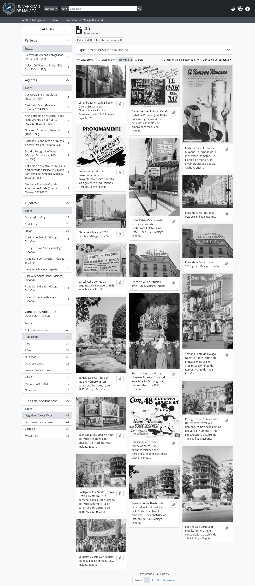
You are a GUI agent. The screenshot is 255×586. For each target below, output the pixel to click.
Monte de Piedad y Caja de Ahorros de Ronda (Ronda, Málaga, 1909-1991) (47, 188)
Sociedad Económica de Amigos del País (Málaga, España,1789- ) (47, 143)
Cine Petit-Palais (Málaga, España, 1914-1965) (47, 107)
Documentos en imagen (47, 423)
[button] (233, 8)
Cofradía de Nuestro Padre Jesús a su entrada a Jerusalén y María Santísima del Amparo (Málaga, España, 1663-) (47, 171)
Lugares (31, 203)
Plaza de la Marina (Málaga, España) (47, 288)
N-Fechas (47, 357)
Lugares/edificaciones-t (47, 371)
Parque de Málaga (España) (47, 270)
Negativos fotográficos (47, 416)
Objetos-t (47, 390)
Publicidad (47, 337)
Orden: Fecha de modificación (180, 59)
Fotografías (47, 436)
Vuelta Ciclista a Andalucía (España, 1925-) (47, 96)
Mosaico (125, 59)
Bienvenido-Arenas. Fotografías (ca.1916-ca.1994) (47, 57)
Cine (47, 344)
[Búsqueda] (102, 8)
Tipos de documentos (41, 401)
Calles (47, 377)
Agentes (31, 80)
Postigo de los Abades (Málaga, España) (47, 250)
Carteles (47, 429)
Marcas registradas (47, 384)
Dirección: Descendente (216, 59)
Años (47, 351)
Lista (139, 59)
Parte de (31, 40)
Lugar (47, 231)
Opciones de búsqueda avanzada (103, 50)
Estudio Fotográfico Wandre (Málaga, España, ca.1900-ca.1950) (47, 155)
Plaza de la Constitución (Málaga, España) (47, 260)
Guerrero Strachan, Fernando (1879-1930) (47, 132)
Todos (29, 48)
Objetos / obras (47, 364)
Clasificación (106, 59)
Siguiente (168, 580)
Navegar (50, 8)
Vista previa (85, 59)
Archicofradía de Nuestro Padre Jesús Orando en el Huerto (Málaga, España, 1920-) (47, 119)
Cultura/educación (47, 331)
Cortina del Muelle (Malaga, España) (47, 239)
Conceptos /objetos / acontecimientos (40, 313)
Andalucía (47, 225)
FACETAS (47, 29)
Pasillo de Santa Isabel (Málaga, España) (47, 278)
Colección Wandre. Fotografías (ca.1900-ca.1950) (47, 67)
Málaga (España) (47, 218)
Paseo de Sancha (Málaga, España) (47, 299)
